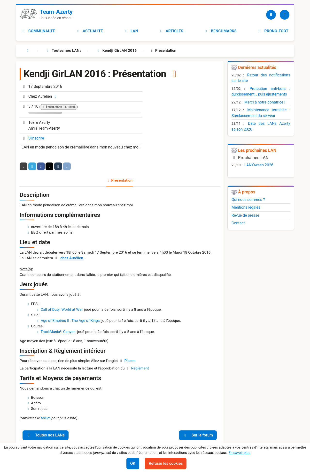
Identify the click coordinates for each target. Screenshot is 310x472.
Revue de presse (245, 215)
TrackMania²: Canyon (58, 332)
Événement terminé (61, 106)
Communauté (38, 31)
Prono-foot (272, 31)
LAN (131, 31)
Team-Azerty (56, 11)
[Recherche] (271, 15)
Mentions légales (246, 207)
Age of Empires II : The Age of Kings (70, 320)
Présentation (121, 180)
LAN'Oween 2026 (258, 165)
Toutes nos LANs (45, 435)
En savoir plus (239, 452)
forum (46, 418)
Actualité (89, 31)
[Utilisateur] (284, 15)
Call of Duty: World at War (62, 309)
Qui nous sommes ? (248, 199)
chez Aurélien (72, 258)
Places (130, 361)
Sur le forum (198, 435)
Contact (238, 223)
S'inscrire (36, 138)
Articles (171, 31)
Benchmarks (220, 31)
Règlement (140, 368)
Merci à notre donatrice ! (264, 102)
